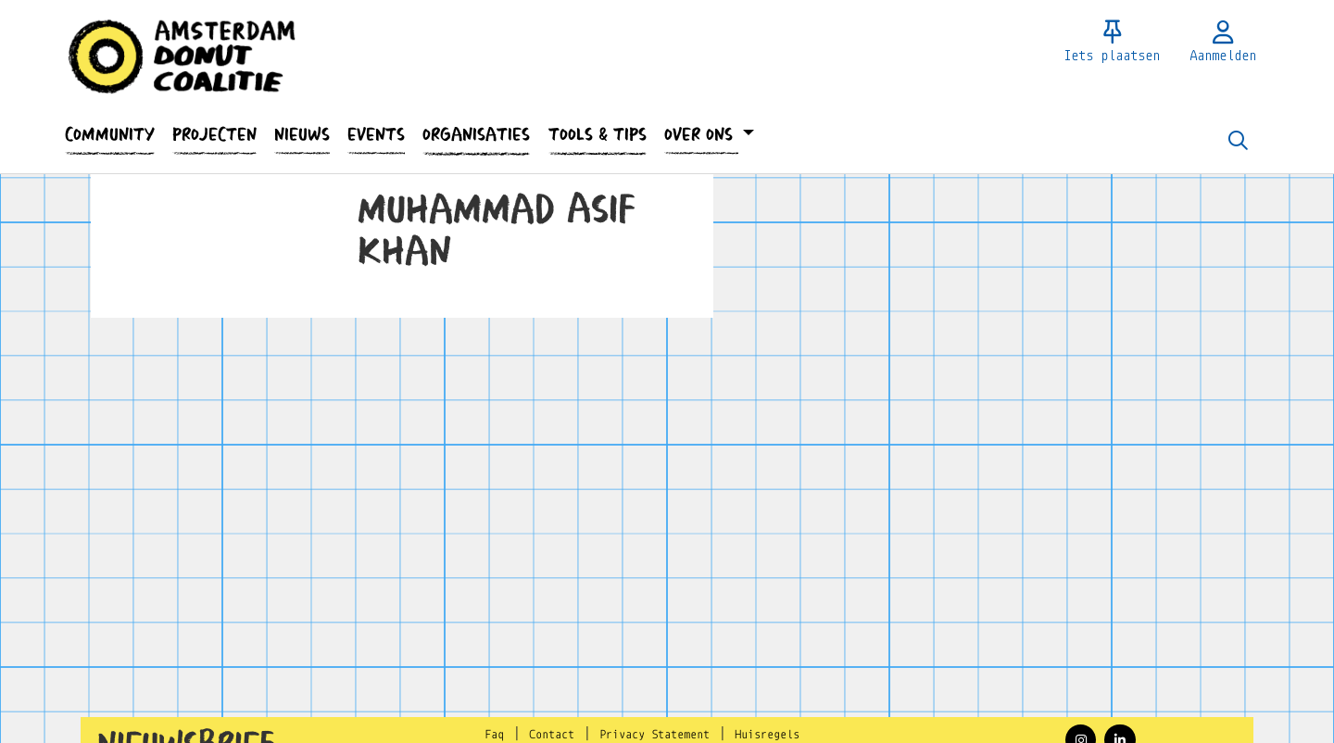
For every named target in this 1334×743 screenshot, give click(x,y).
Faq (494, 734)
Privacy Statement (654, 734)
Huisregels (767, 734)
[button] (109, 135)
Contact (551, 734)
